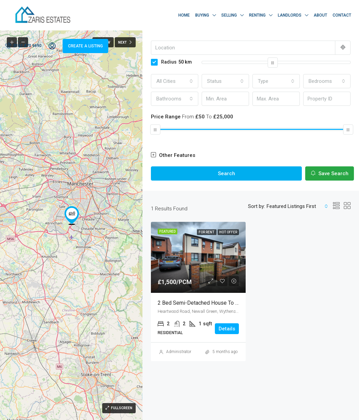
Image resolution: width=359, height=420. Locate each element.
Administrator (178, 351)
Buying (202, 15)
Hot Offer (228, 232)
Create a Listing (85, 46)
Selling (229, 15)
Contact (342, 15)
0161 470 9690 (23, 45)
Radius (171, 62)
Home (184, 15)
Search (226, 173)
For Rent (207, 232)
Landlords (289, 15)
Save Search (330, 173)
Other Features (173, 155)
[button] (71, 215)
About (320, 15)
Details (227, 329)
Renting (257, 15)
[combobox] (174, 81)
